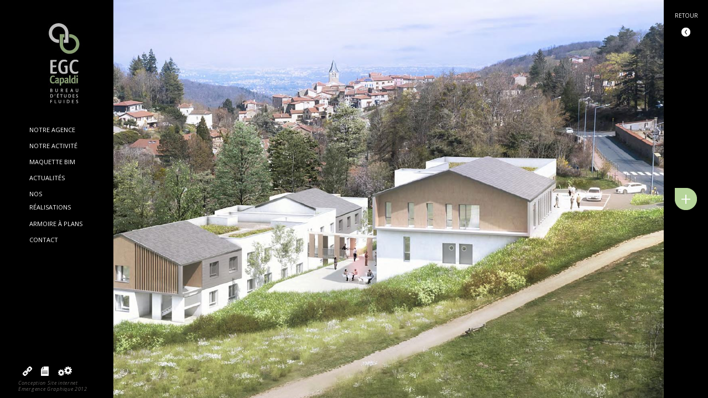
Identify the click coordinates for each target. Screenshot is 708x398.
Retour (686, 15)
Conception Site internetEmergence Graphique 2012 (52, 385)
